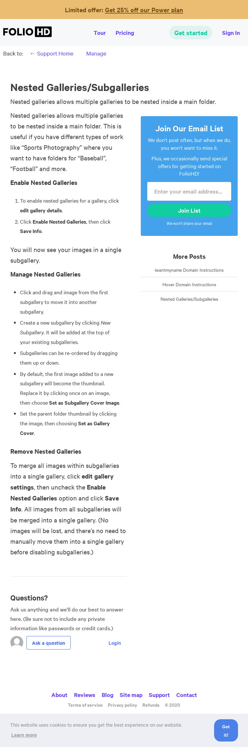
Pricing (125, 32)
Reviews (84, 695)
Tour (100, 32)
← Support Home (51, 53)
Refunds (151, 704)
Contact (186, 695)
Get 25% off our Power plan (144, 9)
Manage (96, 53)
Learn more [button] (24, 734)
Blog (107, 695)
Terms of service (85, 704)
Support (159, 695)
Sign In (231, 32)
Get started (190, 32)
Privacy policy (122, 704)
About (59, 695)
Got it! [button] (226, 730)
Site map (131, 695)
